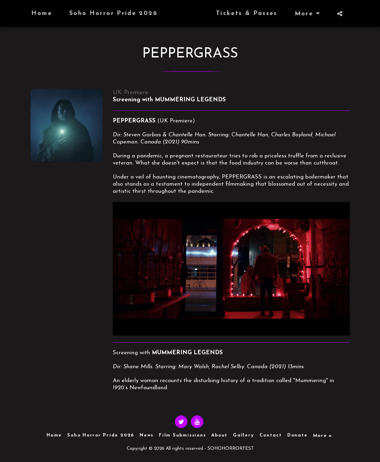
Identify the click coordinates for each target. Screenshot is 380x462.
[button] (353, 14)
